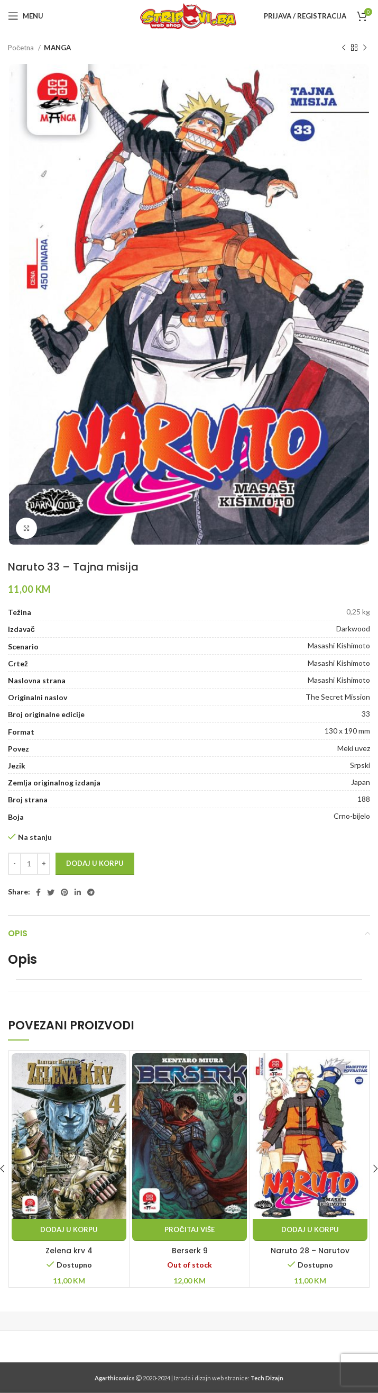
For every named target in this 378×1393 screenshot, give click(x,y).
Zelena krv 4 (69, 1250)
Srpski (360, 765)
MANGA (57, 47)
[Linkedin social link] (77, 892)
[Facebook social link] (38, 892)
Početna (21, 47)
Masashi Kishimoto (339, 645)
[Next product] (364, 48)
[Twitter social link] (51, 892)
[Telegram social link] (91, 892)
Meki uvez (353, 748)
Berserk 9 (190, 1250)
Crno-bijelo (352, 815)
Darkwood (353, 628)
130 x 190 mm (347, 730)
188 (363, 798)
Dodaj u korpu (95, 863)
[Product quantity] (29, 864)
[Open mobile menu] (26, 15)
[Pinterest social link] (64, 892)
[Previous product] (343, 48)
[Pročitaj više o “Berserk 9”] (189, 1230)
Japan (360, 781)
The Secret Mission (338, 696)
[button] (69, 1230)
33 (366, 713)
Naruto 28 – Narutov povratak (310, 1256)
